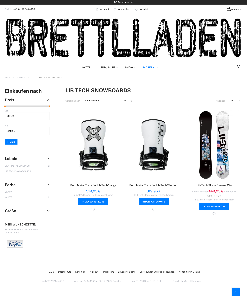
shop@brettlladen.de (190, 281)
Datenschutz (64, 272)
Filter (11, 142)
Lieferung (80, 272)
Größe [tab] (10, 210)
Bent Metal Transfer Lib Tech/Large (93, 185)
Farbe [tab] (10, 185)
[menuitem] (89, 67)
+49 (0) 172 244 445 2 (24, 9)
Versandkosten (105, 195)
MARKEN (21, 77)
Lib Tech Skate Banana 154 (214, 185)
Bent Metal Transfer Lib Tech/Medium (153, 185)
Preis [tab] (9, 100)
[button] (93, 209)
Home (8, 77)
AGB (51, 272)
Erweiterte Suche (126, 272)
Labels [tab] (11, 158)
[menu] (117, 67)
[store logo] (123, 37)
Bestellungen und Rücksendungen (157, 272)
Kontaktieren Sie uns (189, 272)
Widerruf (93, 272)
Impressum (108, 272)
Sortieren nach (72, 101)
